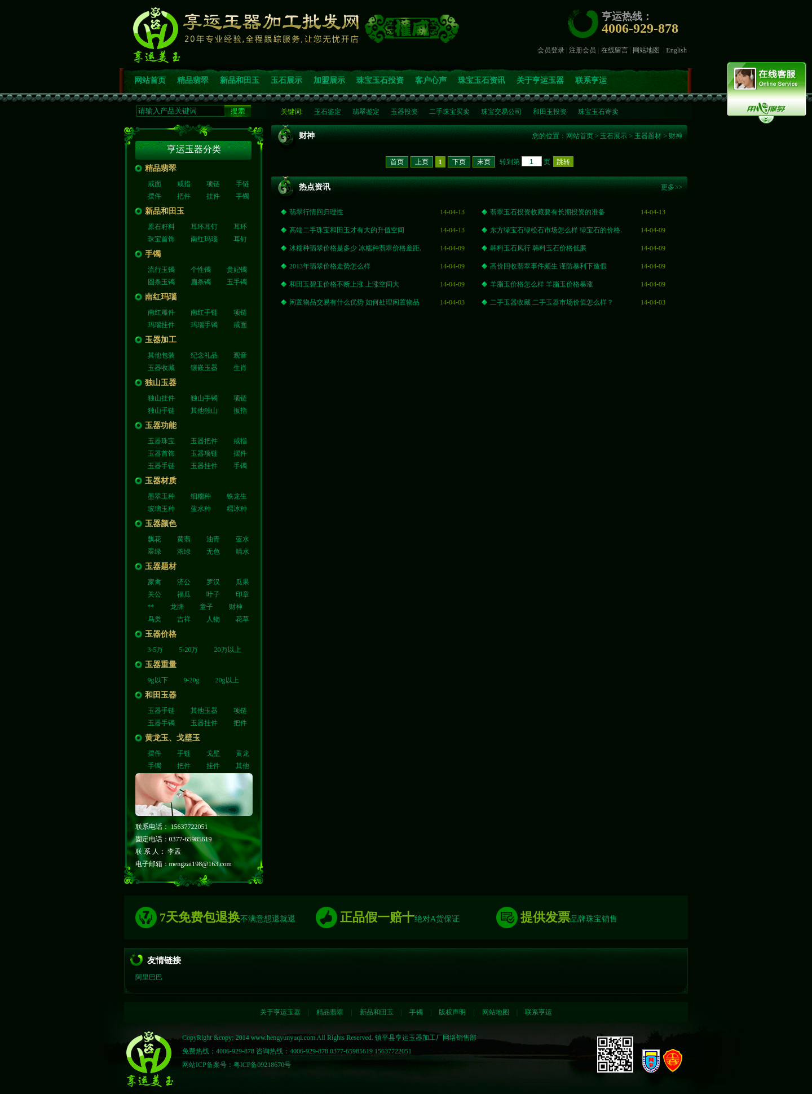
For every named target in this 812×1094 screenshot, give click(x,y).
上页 (422, 162)
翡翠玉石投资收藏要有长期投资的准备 (547, 212)
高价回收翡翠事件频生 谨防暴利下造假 (548, 266)
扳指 (240, 410)
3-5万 (156, 650)
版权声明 (452, 1012)
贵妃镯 (237, 270)
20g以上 (227, 680)
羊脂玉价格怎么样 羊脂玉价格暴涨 (541, 284)
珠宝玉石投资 (380, 80)
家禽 (154, 582)
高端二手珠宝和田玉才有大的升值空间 (346, 230)
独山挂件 (161, 398)
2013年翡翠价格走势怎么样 (329, 266)
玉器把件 (204, 441)
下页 (459, 162)
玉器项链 (204, 453)
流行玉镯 (161, 270)
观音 (240, 355)
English (676, 50)
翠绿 (154, 551)
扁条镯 (201, 282)
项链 (213, 184)
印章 (242, 594)
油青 (213, 539)
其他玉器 (204, 710)
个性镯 (201, 270)
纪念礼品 (204, 355)
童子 (206, 607)
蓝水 (242, 539)
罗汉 (213, 582)
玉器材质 (160, 481)
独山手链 (161, 410)
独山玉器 (160, 382)
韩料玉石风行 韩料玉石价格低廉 (538, 248)
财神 (235, 607)
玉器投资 (404, 112)
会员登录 (550, 50)
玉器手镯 (161, 723)
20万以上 (227, 650)
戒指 (184, 184)
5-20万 (188, 650)
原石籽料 (161, 227)
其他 (242, 766)
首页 (397, 162)
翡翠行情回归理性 (316, 212)
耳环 (240, 227)
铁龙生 (237, 496)
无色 (213, 551)
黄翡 (184, 539)
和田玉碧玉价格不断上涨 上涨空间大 (344, 284)
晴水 (242, 551)
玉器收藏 (161, 368)
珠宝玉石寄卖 (598, 112)
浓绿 (184, 551)
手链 (242, 184)
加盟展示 (329, 80)
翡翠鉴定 (365, 112)
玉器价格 (160, 634)
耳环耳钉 (204, 227)
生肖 (240, 368)
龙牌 (177, 607)
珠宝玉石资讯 (481, 80)
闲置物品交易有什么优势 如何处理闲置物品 (354, 302)
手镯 (242, 196)
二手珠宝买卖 (449, 112)
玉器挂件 (204, 466)
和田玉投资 (550, 112)
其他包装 (161, 355)
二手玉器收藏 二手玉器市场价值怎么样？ (552, 302)
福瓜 (184, 594)
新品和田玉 (239, 80)
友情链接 (164, 960)
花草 (242, 619)
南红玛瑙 (204, 239)
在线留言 (614, 50)
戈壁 (213, 753)
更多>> (671, 187)
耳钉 (240, 239)
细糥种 (201, 496)
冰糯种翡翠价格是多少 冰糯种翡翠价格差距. (355, 248)
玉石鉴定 (327, 112)
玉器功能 (160, 425)
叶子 (213, 594)
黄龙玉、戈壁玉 (172, 738)
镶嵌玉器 (204, 368)
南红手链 (204, 312)
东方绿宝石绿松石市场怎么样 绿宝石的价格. (556, 230)
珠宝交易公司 (501, 112)
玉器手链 (161, 466)
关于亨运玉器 (540, 80)
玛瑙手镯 (204, 325)
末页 (484, 162)
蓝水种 (201, 509)
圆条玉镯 (161, 282)
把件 (184, 196)
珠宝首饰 (161, 239)
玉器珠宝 (161, 441)
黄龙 (242, 753)
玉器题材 (160, 566)
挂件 (213, 196)
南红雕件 (161, 312)
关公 (154, 594)
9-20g (192, 680)
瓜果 (242, 582)
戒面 (154, 184)
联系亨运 (591, 80)
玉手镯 (237, 282)
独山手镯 (204, 398)
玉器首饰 (161, 453)
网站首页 (150, 80)
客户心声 (431, 80)
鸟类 (154, 619)
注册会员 (582, 50)
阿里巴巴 (148, 977)
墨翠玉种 (161, 496)
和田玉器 (160, 695)
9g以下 (158, 680)
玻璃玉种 (161, 509)
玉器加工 (160, 340)
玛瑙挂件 (161, 325)
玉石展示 (286, 80)
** (151, 607)
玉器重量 (160, 664)
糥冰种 (237, 509)
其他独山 (204, 410)
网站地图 (646, 50)
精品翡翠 (193, 80)
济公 (184, 582)
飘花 (154, 539)
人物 (213, 619)
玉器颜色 (160, 523)
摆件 (154, 196)
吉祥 (184, 619)
